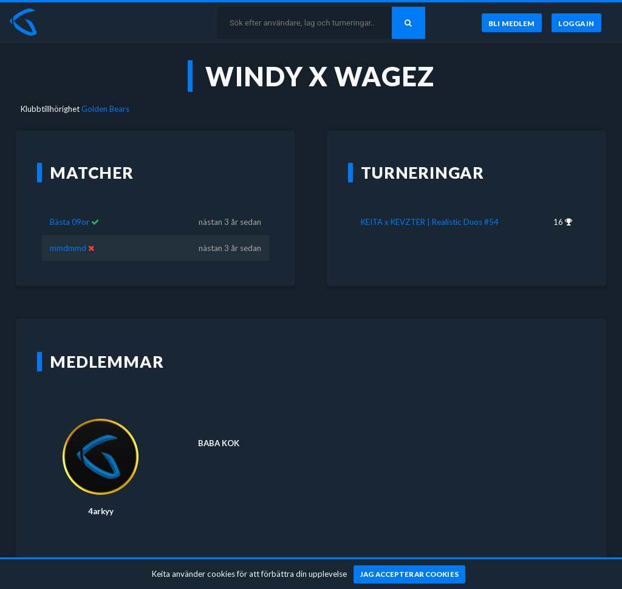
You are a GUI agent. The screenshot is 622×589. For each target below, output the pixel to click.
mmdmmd (68, 248)
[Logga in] (576, 23)
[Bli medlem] (511, 23)
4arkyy (101, 511)
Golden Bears (105, 109)
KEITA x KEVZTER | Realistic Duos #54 (430, 222)
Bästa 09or (69, 222)
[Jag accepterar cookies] (410, 574)
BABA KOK (218, 443)
